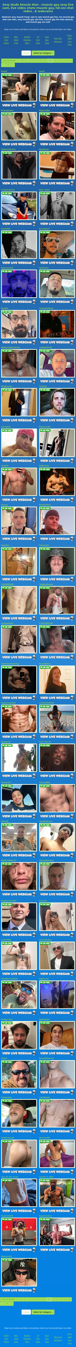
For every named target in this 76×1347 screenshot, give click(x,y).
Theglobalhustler (46, 581)
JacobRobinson (45, 817)
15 (70, 61)
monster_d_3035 (46, 1170)
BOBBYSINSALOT (8, 855)
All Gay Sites (38, 40)
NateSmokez (44, 1013)
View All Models (9, 61)
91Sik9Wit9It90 (7, 581)
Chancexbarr (6, 1091)
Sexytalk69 (5, 228)
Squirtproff (5, 738)
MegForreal (44, 973)
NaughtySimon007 (9, 896)
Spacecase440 (7, 267)
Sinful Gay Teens (6, 40)
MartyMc (4, 307)
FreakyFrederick (8, 189)
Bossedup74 (44, 228)
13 (60, 61)
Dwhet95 (4, 817)
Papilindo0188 (7, 1209)
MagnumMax (44, 110)
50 (8, 65)
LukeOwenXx (44, 1091)
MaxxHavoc (44, 149)
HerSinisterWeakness (10, 660)
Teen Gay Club (47, 40)
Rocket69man (45, 660)
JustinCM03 (6, 934)
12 (55, 61)
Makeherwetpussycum (10, 346)
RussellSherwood (46, 1052)
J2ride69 (4, 463)
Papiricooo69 (44, 425)
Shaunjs (4, 502)
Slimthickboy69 (7, 1131)
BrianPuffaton (45, 502)
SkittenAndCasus (8, 149)
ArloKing (43, 384)
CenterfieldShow (46, 307)
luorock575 (5, 425)
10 (45, 61)
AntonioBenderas (46, 855)
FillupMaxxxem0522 (9, 973)
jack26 (42, 71)
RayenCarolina (45, 1209)
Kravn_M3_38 (45, 738)
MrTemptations (7, 110)
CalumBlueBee (45, 934)
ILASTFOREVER (46, 620)
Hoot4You (5, 542)
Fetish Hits (36, 1343)
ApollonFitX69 (7, 620)
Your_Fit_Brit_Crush (9, 1170)
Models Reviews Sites (27, 40)
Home (26, 53)
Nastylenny (44, 267)
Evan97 (4, 71)
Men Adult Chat (16, 40)
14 (65, 61)
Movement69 (44, 1131)
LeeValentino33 (45, 346)
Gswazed (43, 896)
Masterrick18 (6, 1249)
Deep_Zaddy (44, 189)
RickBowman (6, 384)
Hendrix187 (6, 778)
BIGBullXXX (44, 463)
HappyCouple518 (8, 699)
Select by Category (43, 53)
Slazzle (4, 1052)
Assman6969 (44, 778)
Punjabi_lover (7, 1013)
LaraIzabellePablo (46, 699)
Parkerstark (44, 542)
